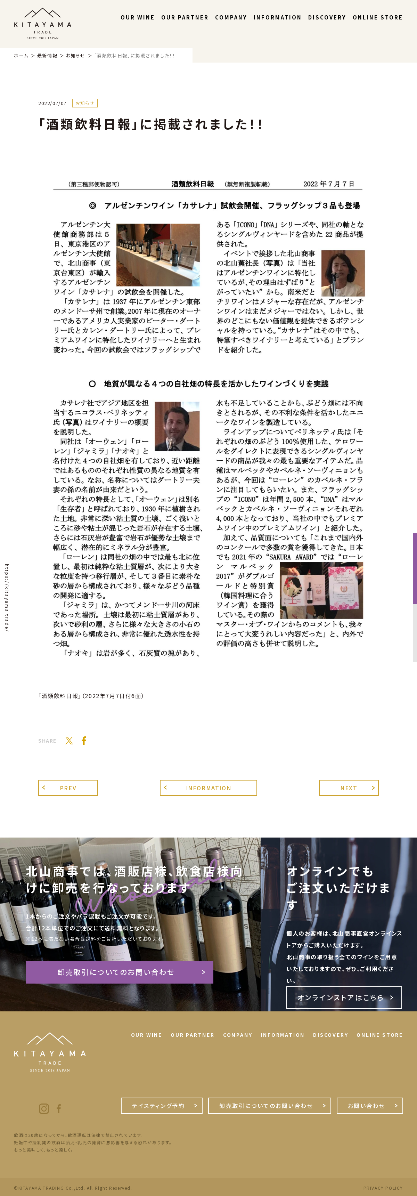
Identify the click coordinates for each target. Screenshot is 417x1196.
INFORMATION (278, 17)
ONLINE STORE (378, 17)
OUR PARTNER (185, 17)
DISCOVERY (327, 17)
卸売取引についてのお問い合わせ (116, 972)
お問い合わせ (366, 1105)
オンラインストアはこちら (340, 997)
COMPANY (231, 17)
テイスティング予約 (158, 1105)
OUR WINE (138, 17)
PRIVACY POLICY (383, 1188)
